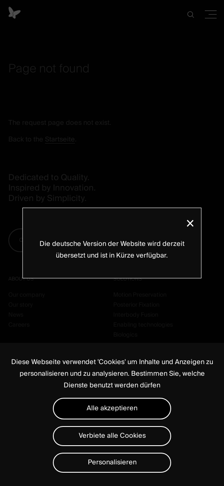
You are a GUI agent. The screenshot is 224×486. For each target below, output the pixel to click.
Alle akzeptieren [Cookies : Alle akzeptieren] (112, 408)
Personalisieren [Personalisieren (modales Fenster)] (112, 462)
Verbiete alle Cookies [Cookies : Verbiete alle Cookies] (112, 435)
